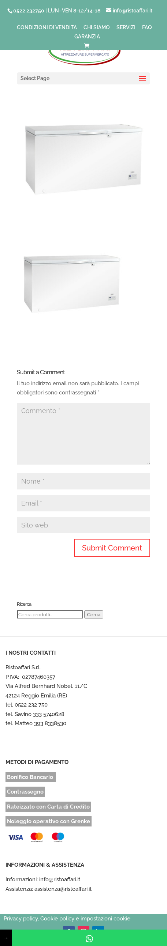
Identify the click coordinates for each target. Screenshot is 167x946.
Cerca (93, 614)
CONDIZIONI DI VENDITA (47, 27)
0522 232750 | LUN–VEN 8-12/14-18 (56, 11)
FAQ (147, 27)
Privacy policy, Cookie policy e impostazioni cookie (67, 918)
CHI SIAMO (97, 27)
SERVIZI (126, 27)
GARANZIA (87, 36)
